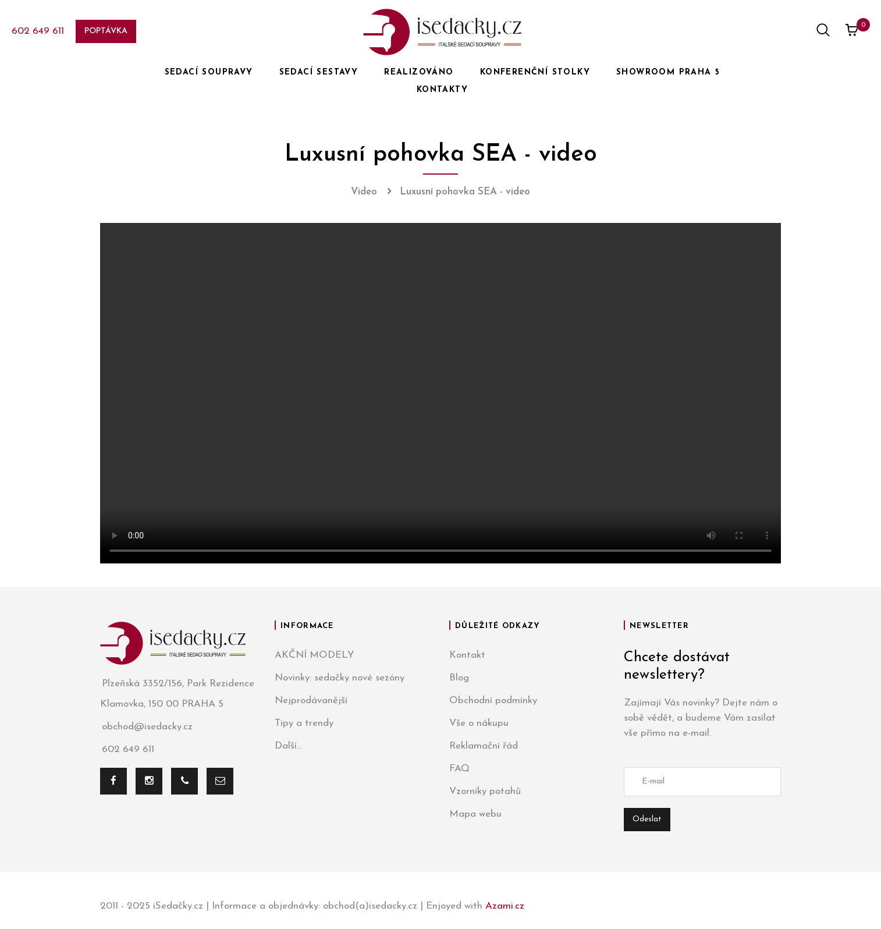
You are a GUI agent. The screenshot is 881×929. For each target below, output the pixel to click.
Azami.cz (504, 906)
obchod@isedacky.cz (146, 726)
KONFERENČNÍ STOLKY (535, 72)
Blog (459, 678)
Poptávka (105, 31)
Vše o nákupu (479, 723)
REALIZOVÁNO (418, 72)
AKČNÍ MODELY (314, 655)
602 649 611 (38, 31)
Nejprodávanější (311, 700)
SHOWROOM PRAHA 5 (668, 72)
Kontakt (467, 655)
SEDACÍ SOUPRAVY (209, 72)
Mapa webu (475, 814)
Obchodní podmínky (493, 700)
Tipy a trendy (304, 723)
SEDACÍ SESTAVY (318, 72)
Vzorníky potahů (485, 791)
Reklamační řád (483, 746)
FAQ (459, 769)
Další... (288, 746)
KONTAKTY (442, 90)
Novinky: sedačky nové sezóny (339, 678)
